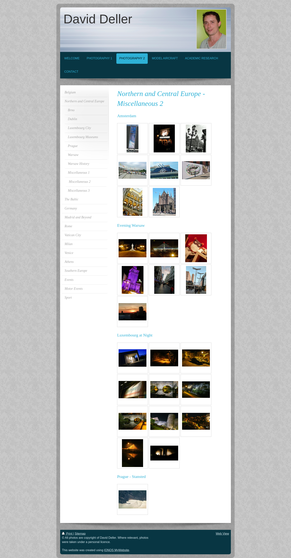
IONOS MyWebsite (116, 550)
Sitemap (80, 533)
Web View (222, 533)
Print (67, 533)
